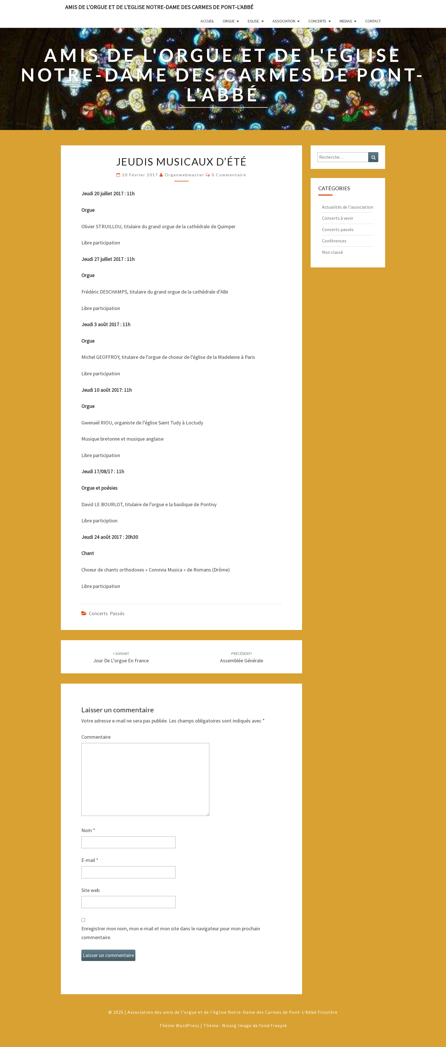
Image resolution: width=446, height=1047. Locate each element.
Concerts (317, 21)
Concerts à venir (337, 218)
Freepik (279, 1025)
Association (283, 21)
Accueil (207, 21)
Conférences (334, 241)
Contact (373, 21)
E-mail (89, 860)
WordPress (187, 1025)
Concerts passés (107, 613)
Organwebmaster (184, 174)
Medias (346, 21)
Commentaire (96, 737)
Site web (90, 890)
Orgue (229, 21)
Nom (88, 830)
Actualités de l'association (347, 207)
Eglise (253, 21)
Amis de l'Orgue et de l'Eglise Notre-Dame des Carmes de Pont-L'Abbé (159, 7)
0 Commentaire (229, 174)
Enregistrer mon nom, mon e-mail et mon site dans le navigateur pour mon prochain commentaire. (170, 933)
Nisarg (229, 1025)
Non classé (332, 252)
